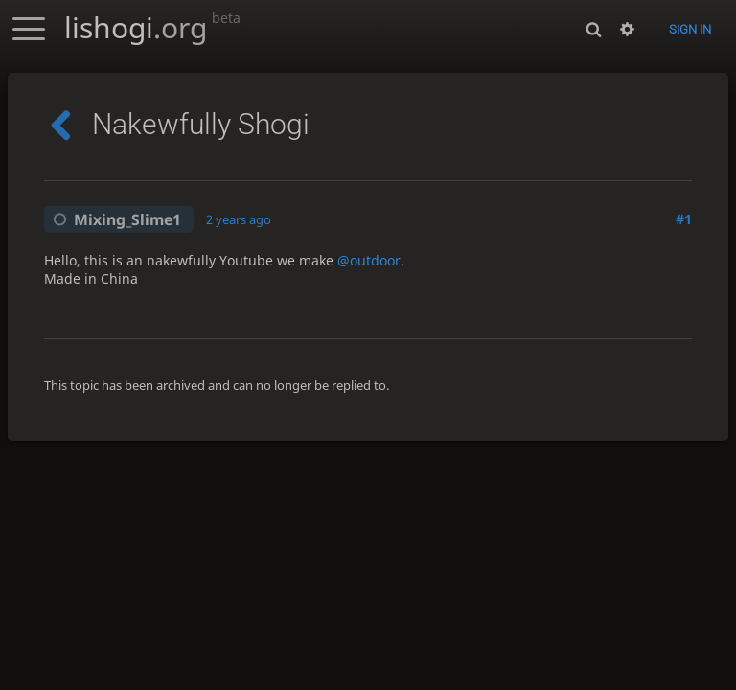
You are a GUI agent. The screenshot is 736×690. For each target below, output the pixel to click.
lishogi (152, 27)
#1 (684, 219)
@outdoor (369, 260)
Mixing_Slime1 (114, 219)
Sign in (690, 29)
